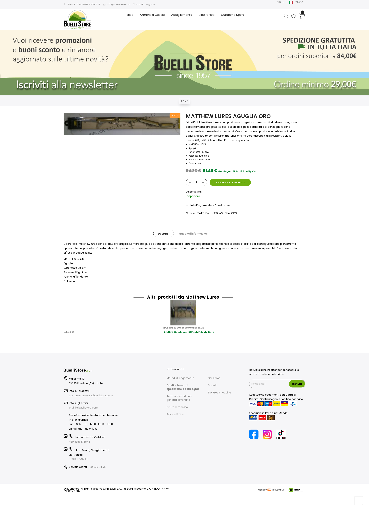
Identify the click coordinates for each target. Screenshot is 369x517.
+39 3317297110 (78, 459)
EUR (280, 2)
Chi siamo (214, 378)
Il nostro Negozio (144, 4)
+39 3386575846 (79, 442)
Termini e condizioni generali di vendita (179, 398)
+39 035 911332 (97, 467)
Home (184, 101)
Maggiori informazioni (193, 233)
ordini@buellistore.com (83, 407)
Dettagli (163, 233)
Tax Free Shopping (219, 392)
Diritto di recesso (177, 407)
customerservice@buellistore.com (91, 395)
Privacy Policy (175, 414)
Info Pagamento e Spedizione (210, 205)
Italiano (297, 2)
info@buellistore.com (116, 4)
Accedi (212, 385)
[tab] (163, 233)
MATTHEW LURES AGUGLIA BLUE (183, 327)
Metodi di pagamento (180, 378)
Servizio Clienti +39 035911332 (82, 4)
